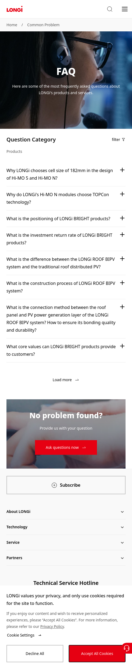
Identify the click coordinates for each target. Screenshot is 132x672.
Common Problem (43, 24)
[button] (109, 9)
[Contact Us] (126, 648)
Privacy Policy (52, 626)
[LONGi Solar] (14, 9)
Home (11, 24)
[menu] (124, 8)
